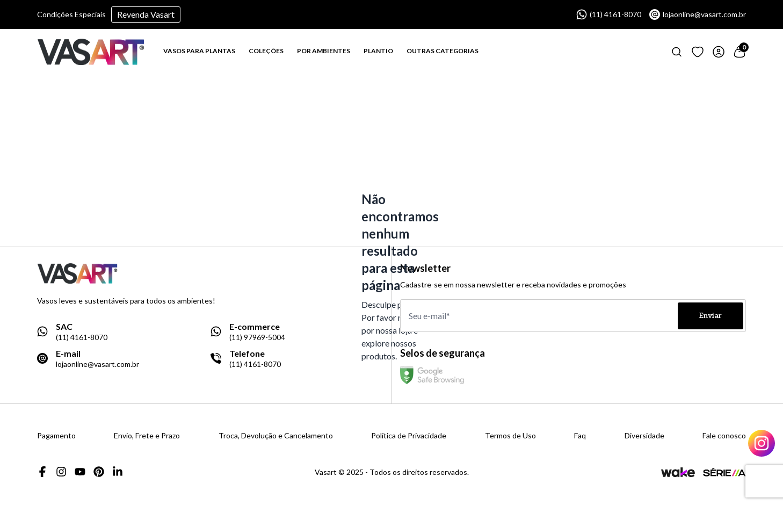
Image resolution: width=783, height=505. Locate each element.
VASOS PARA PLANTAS (199, 51)
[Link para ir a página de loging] (697, 52)
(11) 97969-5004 (257, 337)
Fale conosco (724, 435)
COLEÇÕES (266, 51)
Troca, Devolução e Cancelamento (276, 435)
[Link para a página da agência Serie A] (724, 472)
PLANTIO (378, 51)
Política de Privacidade (408, 435)
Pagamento (56, 435)
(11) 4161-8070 (608, 14)
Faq (580, 435)
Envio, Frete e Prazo (147, 435)
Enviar (710, 315)
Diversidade (644, 435)
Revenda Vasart (146, 14)
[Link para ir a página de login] (718, 52)
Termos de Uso (510, 435)
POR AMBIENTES (323, 51)
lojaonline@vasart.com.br (697, 14)
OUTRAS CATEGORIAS (443, 51)
